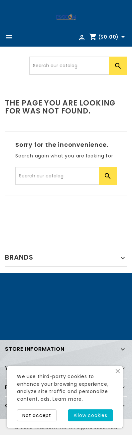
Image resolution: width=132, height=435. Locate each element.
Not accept (36, 415)
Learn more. (68, 399)
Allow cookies (90, 415)
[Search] (78, 66)
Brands (19, 257)
